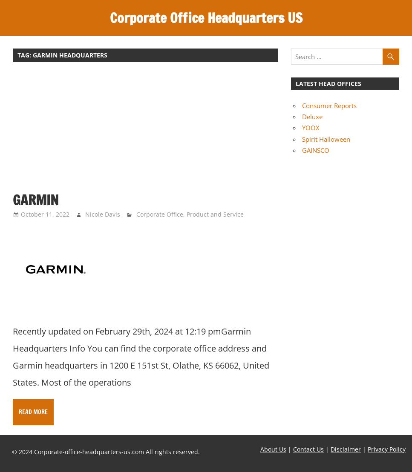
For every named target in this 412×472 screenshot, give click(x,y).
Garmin (36, 200)
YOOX (311, 127)
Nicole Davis (102, 214)
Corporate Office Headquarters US (206, 18)
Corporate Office (159, 214)
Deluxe (312, 116)
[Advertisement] (145, 131)
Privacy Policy (387, 449)
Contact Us (308, 449)
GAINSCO (315, 150)
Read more (33, 412)
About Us (273, 449)
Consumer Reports (329, 105)
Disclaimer (346, 449)
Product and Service (215, 214)
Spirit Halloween (326, 139)
